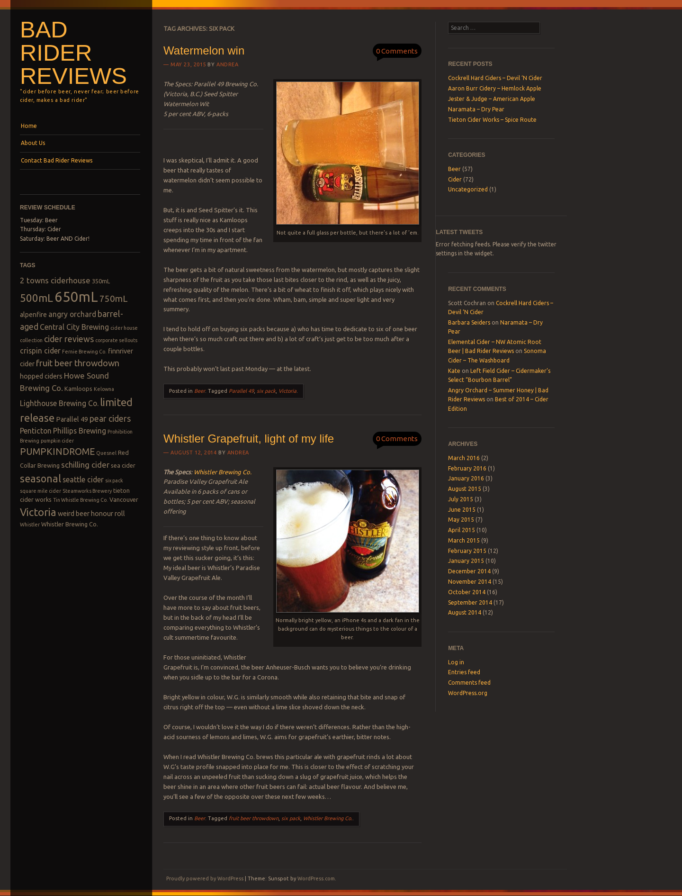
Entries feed (464, 672)
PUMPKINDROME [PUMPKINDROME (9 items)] (57, 451)
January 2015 (466, 561)
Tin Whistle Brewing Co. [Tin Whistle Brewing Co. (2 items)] (80, 500)
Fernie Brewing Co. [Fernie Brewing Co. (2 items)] (84, 351)
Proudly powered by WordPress (204, 878)
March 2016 (464, 458)
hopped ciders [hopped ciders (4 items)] (41, 376)
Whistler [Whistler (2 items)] (30, 524)
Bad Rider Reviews (73, 53)
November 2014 (469, 582)
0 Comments (397, 51)
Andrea (227, 64)
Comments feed (469, 682)
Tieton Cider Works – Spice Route (492, 120)
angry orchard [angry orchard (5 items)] (72, 314)
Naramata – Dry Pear (476, 109)
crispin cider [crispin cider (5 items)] (40, 350)
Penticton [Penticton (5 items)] (36, 430)
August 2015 (464, 489)
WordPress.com (316, 878)
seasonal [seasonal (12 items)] (40, 478)
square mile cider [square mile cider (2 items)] (40, 491)
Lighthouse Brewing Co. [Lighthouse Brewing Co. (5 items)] (59, 403)
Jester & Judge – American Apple (491, 99)
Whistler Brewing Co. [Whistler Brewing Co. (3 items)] (69, 524)
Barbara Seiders (469, 322)
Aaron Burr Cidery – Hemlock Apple (494, 88)
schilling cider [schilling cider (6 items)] (85, 464)
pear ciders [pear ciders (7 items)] (110, 418)
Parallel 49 (241, 391)
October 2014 (466, 592)
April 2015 (461, 530)
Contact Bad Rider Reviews (56, 160)
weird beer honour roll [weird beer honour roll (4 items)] (91, 513)
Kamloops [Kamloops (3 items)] (78, 388)
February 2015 (467, 551)
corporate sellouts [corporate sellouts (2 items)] (116, 340)
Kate (454, 371)
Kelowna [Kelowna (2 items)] (104, 389)
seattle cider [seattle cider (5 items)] (83, 479)
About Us (33, 143)
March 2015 (464, 540)
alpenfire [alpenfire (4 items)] (33, 314)
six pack (266, 391)
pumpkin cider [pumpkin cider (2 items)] (57, 440)
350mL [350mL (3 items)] (101, 281)
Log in (456, 662)
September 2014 (470, 602)
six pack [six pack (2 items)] (114, 480)
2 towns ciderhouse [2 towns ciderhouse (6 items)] (55, 280)
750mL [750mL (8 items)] (113, 299)
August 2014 (464, 612)
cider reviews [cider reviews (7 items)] (69, 339)
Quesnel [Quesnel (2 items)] (106, 453)
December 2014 (469, 571)
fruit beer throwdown (253, 818)
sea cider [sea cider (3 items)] (123, 465)
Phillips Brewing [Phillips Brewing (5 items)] (79, 430)
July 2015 (460, 499)
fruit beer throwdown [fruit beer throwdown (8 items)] (77, 363)
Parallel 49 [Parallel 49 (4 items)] (72, 419)
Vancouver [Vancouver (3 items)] (123, 499)
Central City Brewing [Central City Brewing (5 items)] (74, 327)
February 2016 (467, 468)
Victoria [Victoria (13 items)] (38, 512)
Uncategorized (468, 189)
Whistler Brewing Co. (222, 472)
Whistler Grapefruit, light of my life (248, 438)
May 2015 (461, 519)
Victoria (287, 391)
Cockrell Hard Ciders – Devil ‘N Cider (495, 78)
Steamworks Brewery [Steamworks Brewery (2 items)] (87, 491)
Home (29, 126)
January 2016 (466, 478)
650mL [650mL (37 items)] (76, 297)
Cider (455, 179)
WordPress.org (467, 693)
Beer (199, 391)
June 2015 (462, 510)
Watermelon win (203, 50)
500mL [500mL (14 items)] (36, 298)
